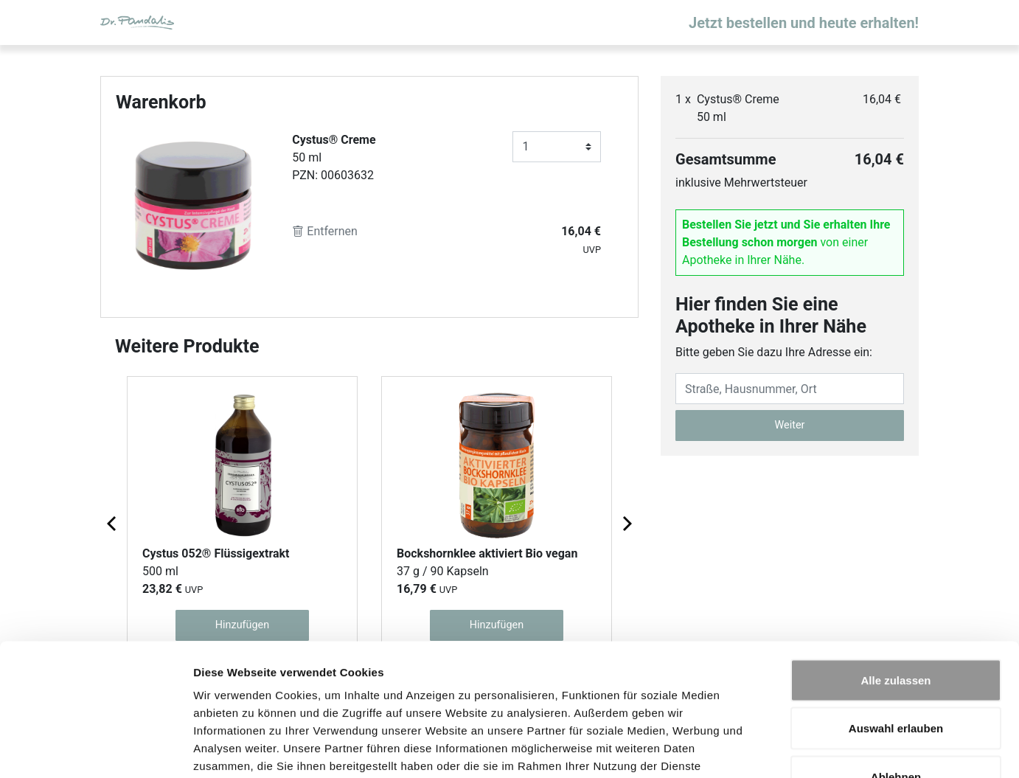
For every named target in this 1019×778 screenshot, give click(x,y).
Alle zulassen (895, 584)
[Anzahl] (556, 146)
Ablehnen (896, 681)
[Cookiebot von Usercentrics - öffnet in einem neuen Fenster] (95, 749)
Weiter (790, 425)
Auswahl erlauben (896, 633)
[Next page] (626, 523)
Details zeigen (784, 749)
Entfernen (325, 231)
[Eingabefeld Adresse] (789, 388)
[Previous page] (113, 523)
